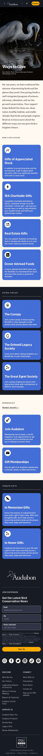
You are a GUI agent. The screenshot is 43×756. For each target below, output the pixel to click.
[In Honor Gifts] (21, 543)
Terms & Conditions (15, 644)
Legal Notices (10, 753)
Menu (4, 3)
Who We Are (7, 677)
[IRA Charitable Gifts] (21, 199)
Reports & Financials (10, 697)
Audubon (12, 3)
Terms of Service (14, 635)
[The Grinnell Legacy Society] (21, 345)
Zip (5, 616)
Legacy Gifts (7, 726)
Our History (7, 681)
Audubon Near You (10, 715)
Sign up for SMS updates (29, 694)
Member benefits (9, 408)
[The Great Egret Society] (21, 376)
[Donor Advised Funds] (21, 264)
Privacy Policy (22, 753)
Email (6, 607)
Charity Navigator (21, 741)
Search (27, 3)
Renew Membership (10, 730)
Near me (22, 3)
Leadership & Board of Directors (10, 686)
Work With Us (28, 677)
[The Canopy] (21, 314)
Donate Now (7, 722)
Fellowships (28, 681)
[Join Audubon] (21, 430)
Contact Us (27, 689)
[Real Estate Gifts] (21, 233)
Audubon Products (10, 719)
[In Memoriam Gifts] (21, 509)
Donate (35, 3)
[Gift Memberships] (21, 460)
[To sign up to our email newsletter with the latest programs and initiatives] (21, 609)
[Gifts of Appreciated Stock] (21, 162)
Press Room (28, 685)
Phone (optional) (10, 624)
